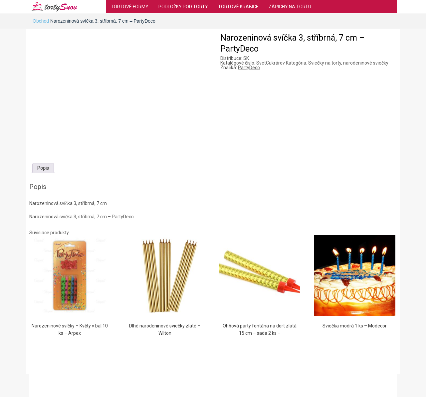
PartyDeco (249, 67)
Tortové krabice (238, 6)
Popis (43, 168)
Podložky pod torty (183, 6)
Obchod (41, 21)
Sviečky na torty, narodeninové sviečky (348, 63)
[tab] (43, 168)
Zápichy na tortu (290, 6)
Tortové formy (129, 6)
